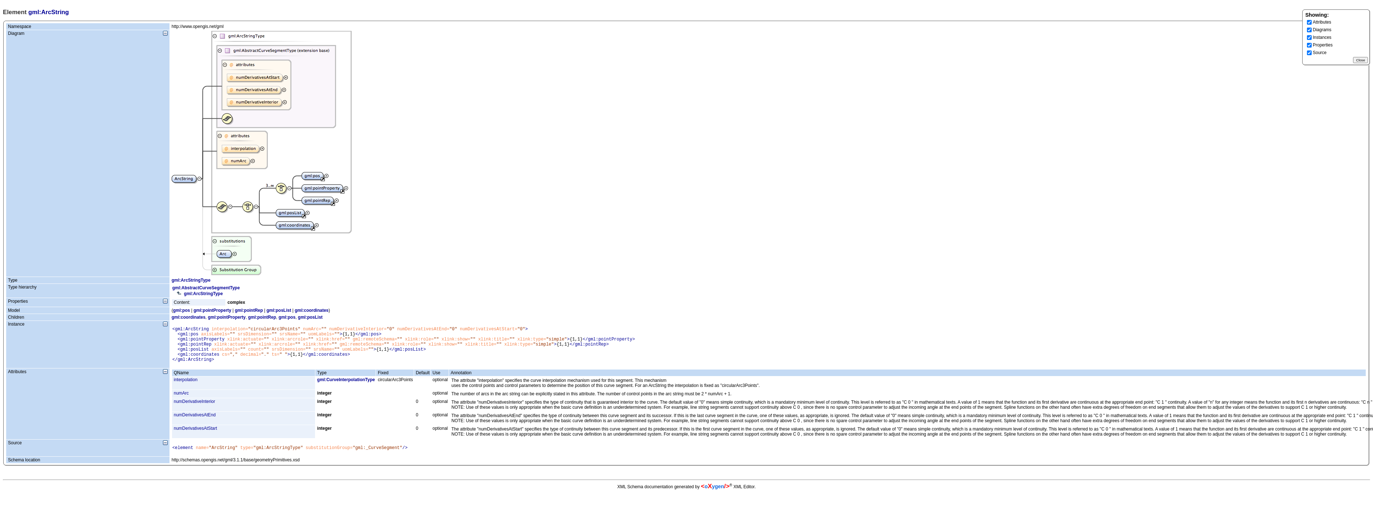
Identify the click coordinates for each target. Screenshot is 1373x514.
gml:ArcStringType (191, 280)
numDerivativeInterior (194, 409)
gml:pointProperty (212, 310)
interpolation (185, 387)
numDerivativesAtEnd (195, 422)
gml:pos (181, 310)
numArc (181, 400)
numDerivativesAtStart (195, 435)
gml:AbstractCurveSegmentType (206, 287)
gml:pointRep (249, 310)
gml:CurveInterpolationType (346, 387)
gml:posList (278, 310)
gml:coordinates (311, 310)
